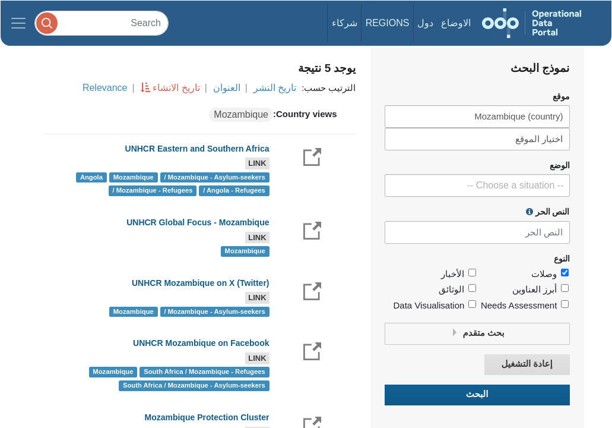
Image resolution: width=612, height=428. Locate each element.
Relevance (105, 88)
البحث (477, 394)
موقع (561, 96)
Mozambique (241, 114)
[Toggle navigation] (18, 23)
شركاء (344, 23)
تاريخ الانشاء (176, 88)
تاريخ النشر (274, 88)
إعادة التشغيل (526, 364)
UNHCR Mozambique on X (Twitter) (200, 283)
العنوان (226, 88)
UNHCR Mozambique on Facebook (201, 343)
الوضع (560, 165)
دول (425, 23)
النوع (562, 258)
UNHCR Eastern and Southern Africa (197, 148)
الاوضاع (456, 23)
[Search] (101, 23)
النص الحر (548, 211)
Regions (388, 23)
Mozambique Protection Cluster (206, 417)
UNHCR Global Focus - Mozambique (197, 222)
